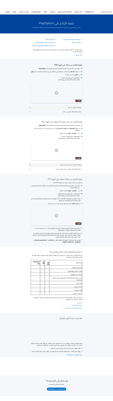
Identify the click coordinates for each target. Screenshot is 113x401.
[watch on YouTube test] (78, 101)
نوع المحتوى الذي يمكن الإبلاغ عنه (71, 39)
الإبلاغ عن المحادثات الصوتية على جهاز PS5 (43, 45)
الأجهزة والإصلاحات (36, 12)
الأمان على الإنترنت (23, 12)
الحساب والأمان (78, 12)
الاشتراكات (52, 12)
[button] (56, 93)
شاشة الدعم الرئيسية (106, 12)
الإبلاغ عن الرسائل (49, 39)
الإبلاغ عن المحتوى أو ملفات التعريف (45, 42)
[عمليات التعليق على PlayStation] (74, 355)
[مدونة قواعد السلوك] (76, 305)
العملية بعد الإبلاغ (76, 42)
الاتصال (14, 12)
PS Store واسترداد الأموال (65, 12)
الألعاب (45, 12)
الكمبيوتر (7, 12)
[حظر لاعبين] (78, 303)
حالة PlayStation (89, 12)
